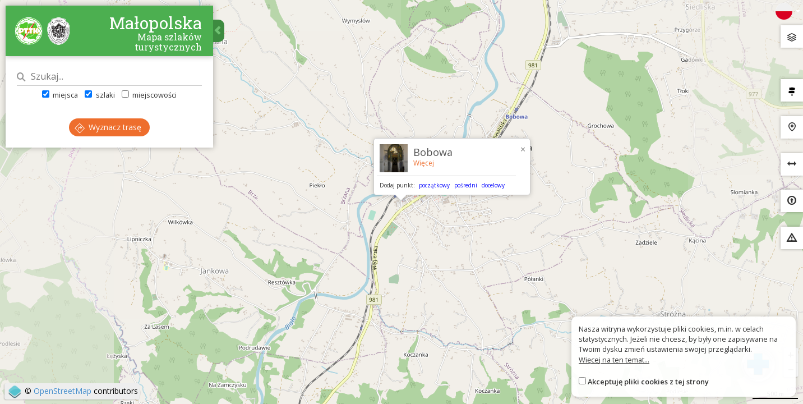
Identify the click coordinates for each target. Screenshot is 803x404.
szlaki (99, 95)
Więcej (423, 163)
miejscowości (149, 95)
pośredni (465, 185)
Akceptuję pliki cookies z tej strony (648, 382)
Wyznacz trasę (108, 127)
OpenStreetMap (62, 390)
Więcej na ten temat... (614, 360)
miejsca (60, 95)
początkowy (434, 185)
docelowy (493, 185)
